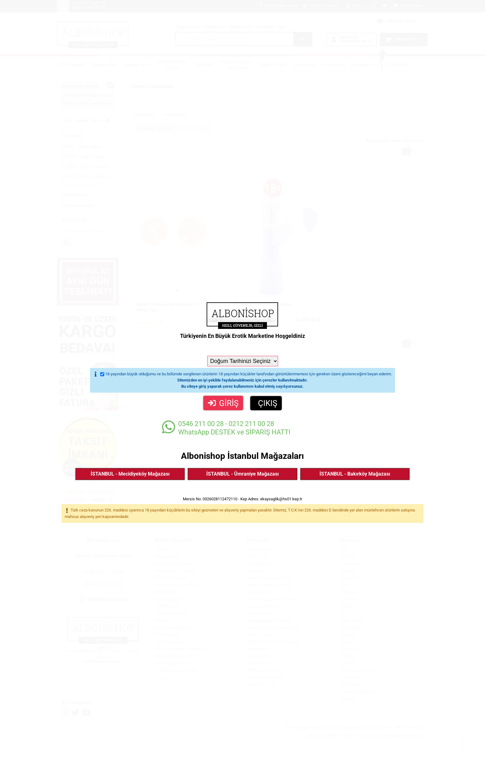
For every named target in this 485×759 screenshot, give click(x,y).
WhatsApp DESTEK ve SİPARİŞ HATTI (226, 428)
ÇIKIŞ (267, 403)
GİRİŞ (223, 403)
